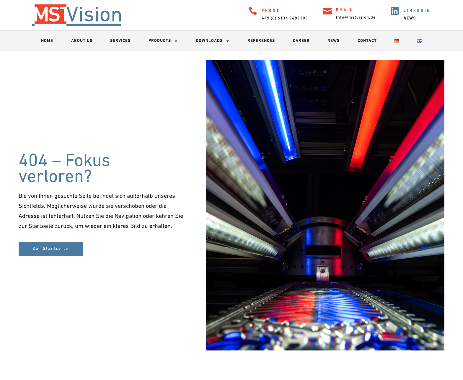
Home (47, 41)
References (261, 41)
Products (163, 41)
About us (81, 41)
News (333, 41)
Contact (367, 41)
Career (301, 41)
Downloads (213, 41)
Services (120, 41)
